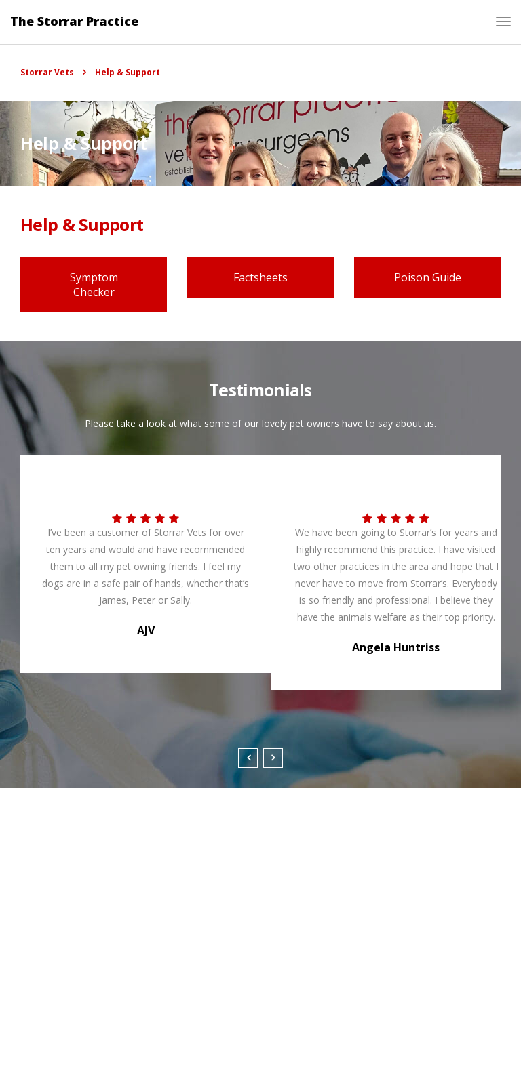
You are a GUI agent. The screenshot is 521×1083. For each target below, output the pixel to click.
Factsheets (260, 277)
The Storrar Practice (74, 21)
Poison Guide (427, 277)
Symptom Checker (94, 285)
